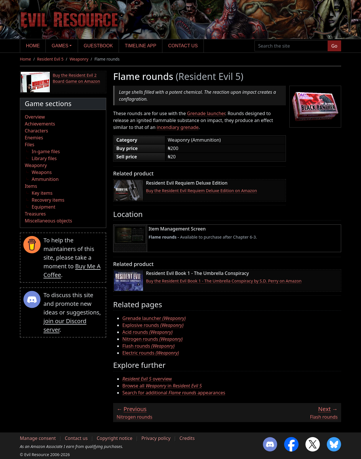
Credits (187, 438)
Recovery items (48, 200)
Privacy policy (155, 438)
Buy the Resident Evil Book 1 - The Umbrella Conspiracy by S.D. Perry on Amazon (223, 281)
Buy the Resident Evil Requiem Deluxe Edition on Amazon (201, 190)
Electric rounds (150, 353)
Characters (36, 131)
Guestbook (98, 45)
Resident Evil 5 (50, 59)
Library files (44, 158)
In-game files (46, 151)
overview (147, 379)
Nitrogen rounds (152, 339)
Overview (35, 117)
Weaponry (79, 59)
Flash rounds (148, 346)
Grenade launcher (206, 113)
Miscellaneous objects (48, 221)
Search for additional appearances (173, 392)
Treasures (35, 214)
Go (334, 46)
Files (29, 144)
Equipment (43, 207)
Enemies (34, 137)
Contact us (183, 45)
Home (33, 45)
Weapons (42, 172)
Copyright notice (114, 438)
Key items (42, 193)
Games (60, 45)
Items (31, 186)
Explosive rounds (153, 325)
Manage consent (38, 438)
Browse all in (162, 386)
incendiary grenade (177, 127)
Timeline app (140, 45)
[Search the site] (291, 45)
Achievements (40, 124)
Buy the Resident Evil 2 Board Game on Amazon (76, 78)
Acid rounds (147, 332)
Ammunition (45, 179)
